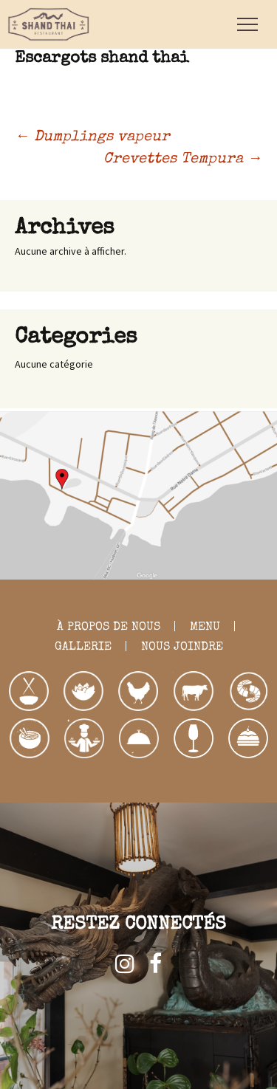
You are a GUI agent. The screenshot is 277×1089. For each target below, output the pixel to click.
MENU (205, 627)
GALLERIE (83, 647)
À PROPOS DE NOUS (108, 627)
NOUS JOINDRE (182, 647)
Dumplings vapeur (92, 137)
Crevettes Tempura (182, 159)
